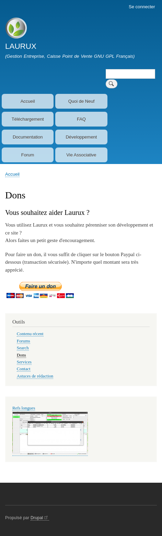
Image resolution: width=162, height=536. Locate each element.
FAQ (81, 119)
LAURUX (20, 46)
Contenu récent (30, 333)
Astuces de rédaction (35, 376)
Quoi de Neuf (81, 101)
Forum (27, 154)
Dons (21, 355)
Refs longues (23, 408)
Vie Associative (81, 154)
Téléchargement (28, 119)
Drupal (40, 517)
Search (23, 348)
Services (24, 362)
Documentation (28, 137)
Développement (81, 137)
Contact (24, 369)
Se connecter (142, 6)
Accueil (28, 101)
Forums (23, 341)
